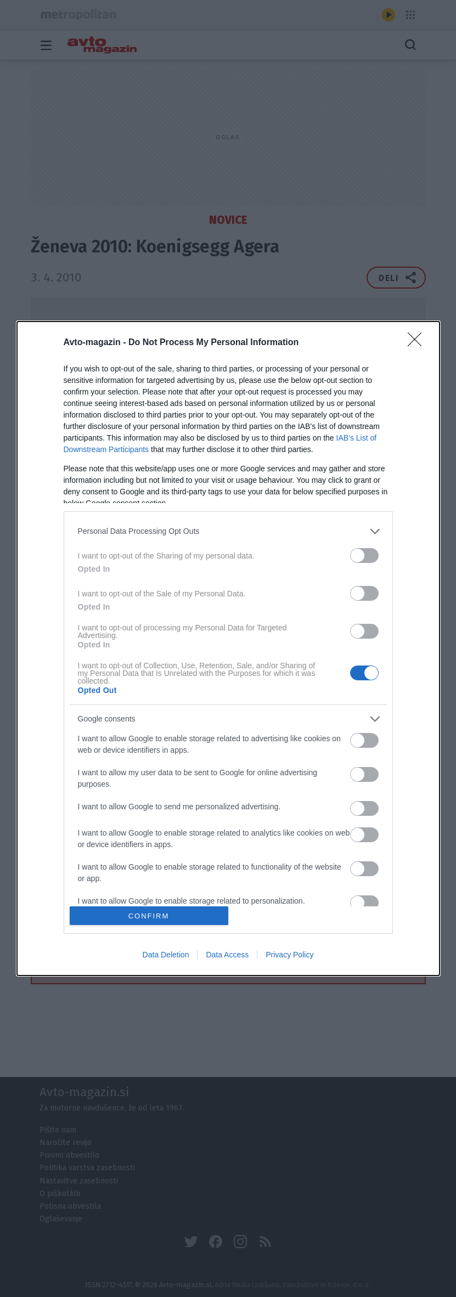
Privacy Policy (289, 954)
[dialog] (228, 648)
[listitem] (228, 531)
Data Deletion (166, 954)
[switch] (364, 555)
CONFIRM (149, 915)
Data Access (227, 954)
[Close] (418, 342)
